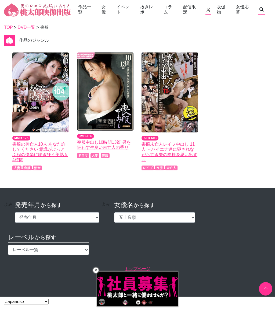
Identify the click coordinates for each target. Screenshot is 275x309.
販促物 (221, 9)
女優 (104, 9)
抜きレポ (146, 9)
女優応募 (242, 9)
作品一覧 (84, 9)
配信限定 (189, 9)
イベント (123, 9)
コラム (168, 9)
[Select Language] (26, 301)
